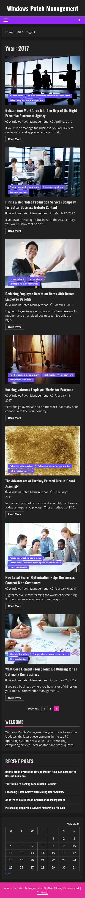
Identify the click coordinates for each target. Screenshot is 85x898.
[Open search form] (79, 20)
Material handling (19, 654)
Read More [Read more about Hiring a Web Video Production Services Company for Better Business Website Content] (16, 231)
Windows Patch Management (42, 8)
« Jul (8, 873)
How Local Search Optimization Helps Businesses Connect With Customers (42, 547)
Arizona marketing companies (25, 557)
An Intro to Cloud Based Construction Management (35, 800)
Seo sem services (19, 191)
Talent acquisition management (27, 100)
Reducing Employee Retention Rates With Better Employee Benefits (42, 263)
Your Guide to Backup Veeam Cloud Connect (30, 784)
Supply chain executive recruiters (51, 654)
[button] (5, 20)
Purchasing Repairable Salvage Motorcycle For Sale (35, 808)
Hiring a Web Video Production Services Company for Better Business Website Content (42, 172)
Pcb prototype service (21, 470)
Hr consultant (17, 278)
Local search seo (18, 567)
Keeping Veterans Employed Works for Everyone (42, 359)
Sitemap (42, 892)
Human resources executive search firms (49, 95)
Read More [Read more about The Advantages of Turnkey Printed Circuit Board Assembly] (16, 514)
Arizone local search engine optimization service (35, 562)
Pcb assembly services (21, 466)
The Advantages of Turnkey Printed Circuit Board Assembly (42, 450)
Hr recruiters (16, 95)
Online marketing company (24, 187)
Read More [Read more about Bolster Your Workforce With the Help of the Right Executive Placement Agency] (16, 139)
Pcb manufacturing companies (54, 466)
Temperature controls (21, 379)
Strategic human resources (24, 283)
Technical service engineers (58, 374)
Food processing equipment (24, 374)
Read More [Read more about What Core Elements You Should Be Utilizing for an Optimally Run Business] (16, 698)
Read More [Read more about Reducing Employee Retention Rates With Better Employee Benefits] (16, 327)
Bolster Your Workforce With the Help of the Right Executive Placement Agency (42, 80)
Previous (33, 708)
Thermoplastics (18, 658)
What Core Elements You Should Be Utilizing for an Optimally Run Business (42, 639)
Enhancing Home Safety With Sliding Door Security (34, 792)
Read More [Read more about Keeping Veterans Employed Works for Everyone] (16, 418)
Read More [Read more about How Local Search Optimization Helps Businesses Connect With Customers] (16, 606)
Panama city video (53, 187)
